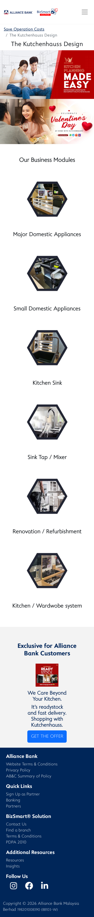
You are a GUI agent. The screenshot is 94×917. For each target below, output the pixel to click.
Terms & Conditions (23, 836)
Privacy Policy (18, 770)
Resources (15, 860)
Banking (13, 800)
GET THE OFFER (47, 736)
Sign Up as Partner (23, 794)
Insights (13, 866)
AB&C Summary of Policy (28, 776)
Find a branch (18, 830)
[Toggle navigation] (84, 12)
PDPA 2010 (16, 842)
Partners (13, 806)
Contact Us (16, 824)
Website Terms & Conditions (31, 764)
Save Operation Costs (24, 29)
